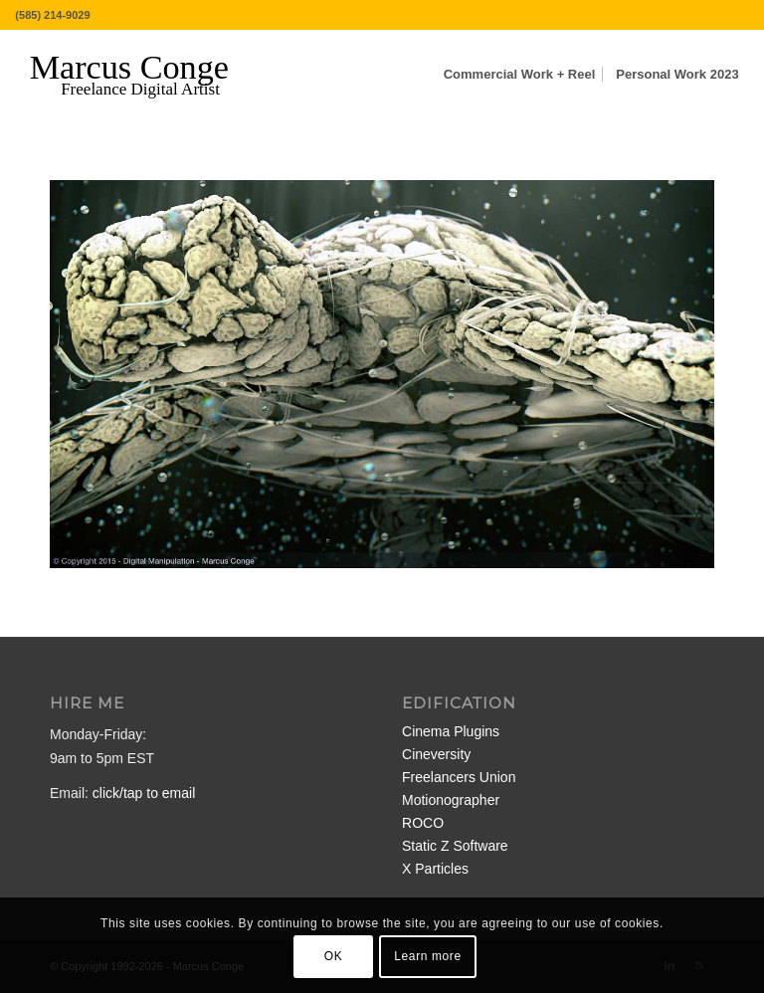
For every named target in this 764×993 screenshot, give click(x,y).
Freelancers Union (458, 777)
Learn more (427, 956)
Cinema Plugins (450, 731)
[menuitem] (520, 74)
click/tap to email (144, 793)
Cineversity (436, 754)
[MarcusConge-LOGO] (144, 74)
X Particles (435, 869)
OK (333, 956)
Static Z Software (455, 846)
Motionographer (450, 800)
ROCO (423, 823)
